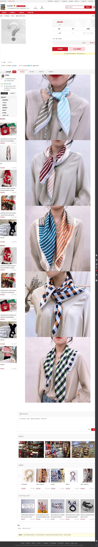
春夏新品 (4, 105)
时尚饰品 (7, 16)
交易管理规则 (53, 543)
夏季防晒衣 (4, 107)
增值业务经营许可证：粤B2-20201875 (55, 545)
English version (74, 543)
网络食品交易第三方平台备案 (76, 545)
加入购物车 (77, 49)
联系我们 (28, 543)
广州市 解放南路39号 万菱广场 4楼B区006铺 (16, 8)
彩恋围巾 (10, 6)
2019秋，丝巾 (5, 115)
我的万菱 (57, 1)
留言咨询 (32, 71)
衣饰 (12, 16)
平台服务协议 (46, 543)
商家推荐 (51, 71)
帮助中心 (83, 1)
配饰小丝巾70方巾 (27, 528)
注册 (13, 1)
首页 (1, 16)
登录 (10, 1)
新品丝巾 (4, 110)
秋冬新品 (4, 112)
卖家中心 (77, 1)
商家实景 (41, 71)
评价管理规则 (61, 543)
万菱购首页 (50, 1)
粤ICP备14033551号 (42, 545)
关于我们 (22, 543)
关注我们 (90, 1)
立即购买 (60, 49)
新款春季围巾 (5, 100)
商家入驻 (34, 543)
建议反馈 (67, 543)
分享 (10, 62)
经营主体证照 (67, 545)
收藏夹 (71, 1)
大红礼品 (4, 102)
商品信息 (22, 71)
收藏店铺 (12, 93)
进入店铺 (4, 93)
